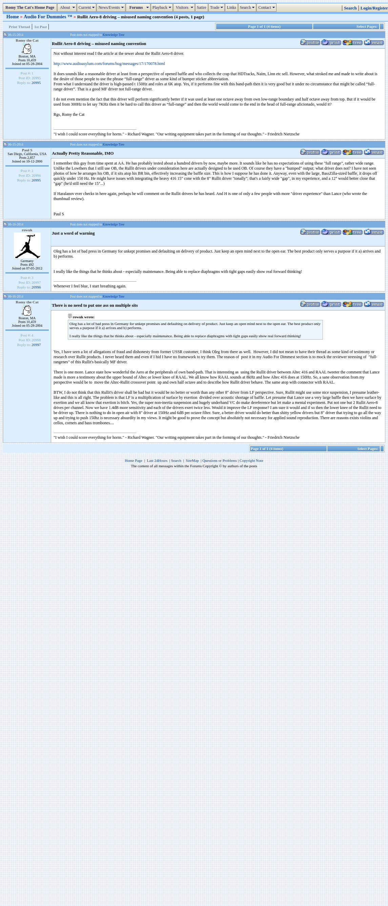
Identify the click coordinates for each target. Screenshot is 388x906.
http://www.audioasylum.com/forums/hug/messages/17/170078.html (109, 63)
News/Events (111, 7)
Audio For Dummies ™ (49, 16)
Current (88, 7)
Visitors (185, 7)
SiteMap (192, 460)
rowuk (27, 230)
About (67, 7)
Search (248, 7)
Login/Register (374, 8)
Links (231, 7)
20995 (36, 83)
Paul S (27, 150)
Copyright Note (251, 460)
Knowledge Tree (113, 35)
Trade (217, 7)
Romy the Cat (27, 40)
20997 (36, 345)
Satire (201, 7)
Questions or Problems (219, 460)
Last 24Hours (157, 460)
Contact (267, 7)
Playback (162, 7)
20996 (36, 287)
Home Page (133, 460)
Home (13, 16)
